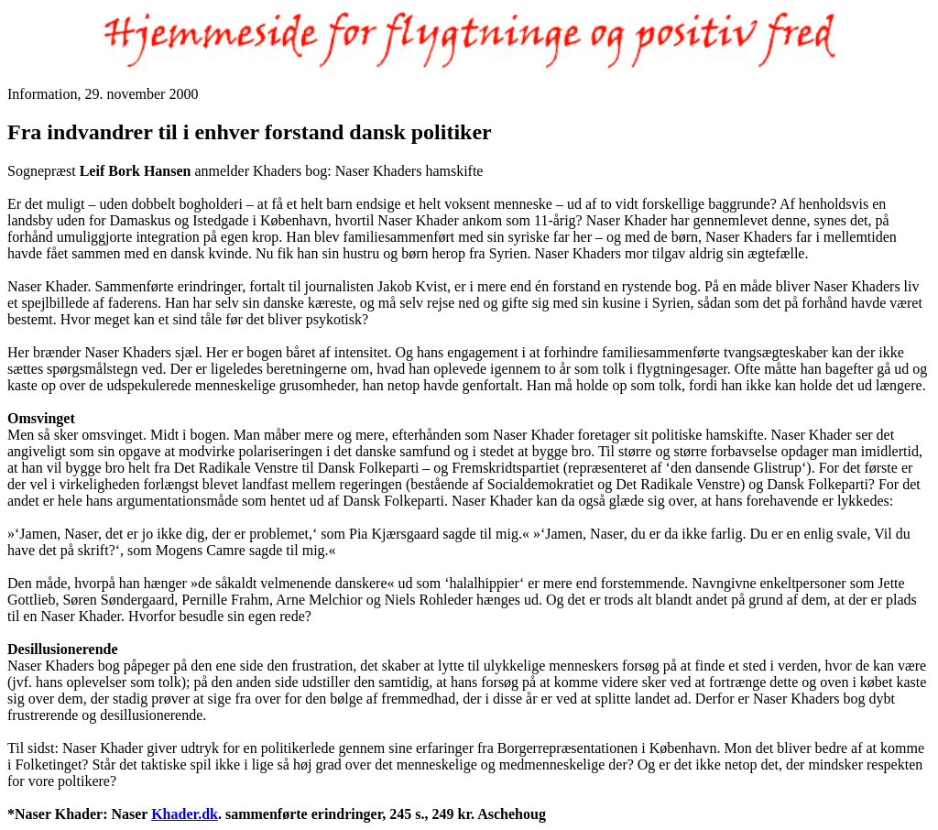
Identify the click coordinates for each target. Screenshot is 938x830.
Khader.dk (184, 814)
